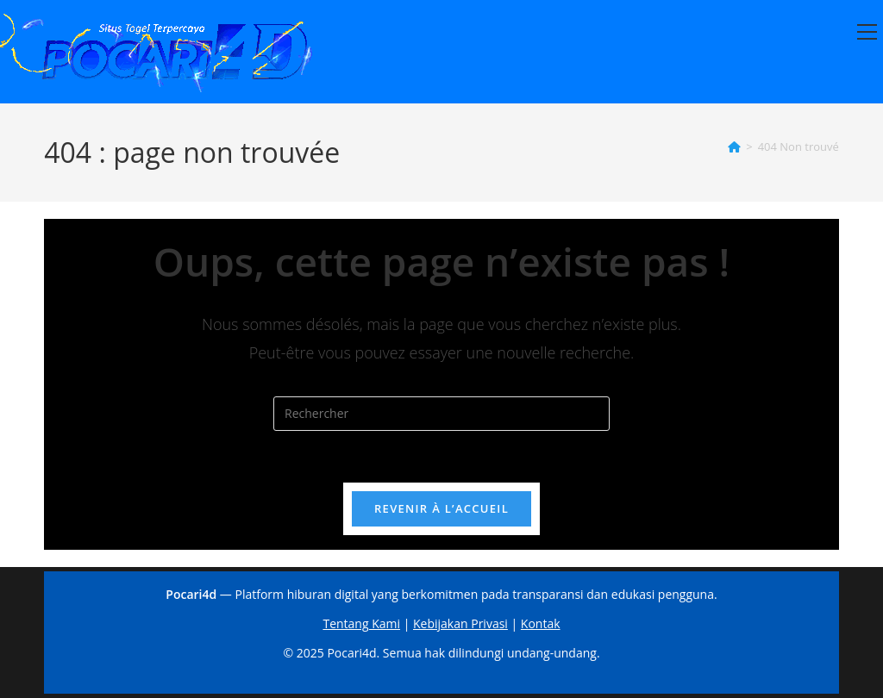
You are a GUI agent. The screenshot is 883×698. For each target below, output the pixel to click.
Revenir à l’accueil (441, 508)
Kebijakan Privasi (460, 623)
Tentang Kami (361, 623)
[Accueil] (734, 146)
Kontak (540, 623)
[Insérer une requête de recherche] (441, 413)
